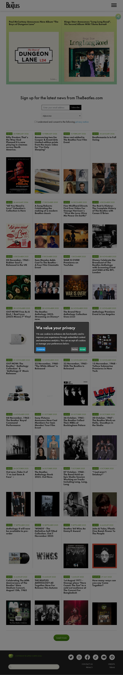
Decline (75, 349)
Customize (41, 349)
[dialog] (61, 337)
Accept (82, 349)
